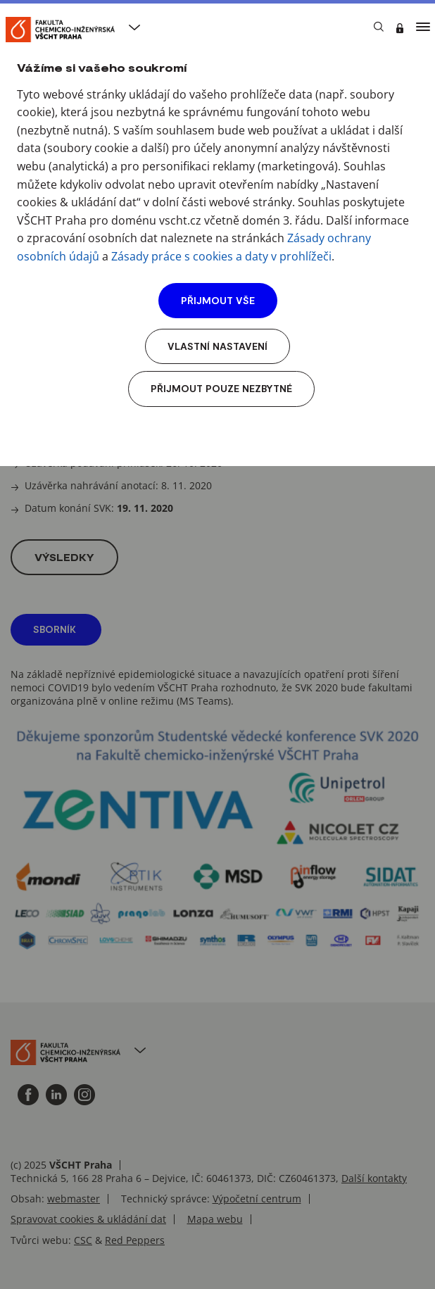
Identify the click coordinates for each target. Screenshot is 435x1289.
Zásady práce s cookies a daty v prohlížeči (221, 256)
